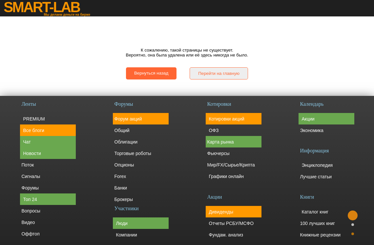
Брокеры (123, 199)
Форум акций (128, 119)
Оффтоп (31, 233)
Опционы (124, 164)
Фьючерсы (218, 153)
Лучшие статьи (316, 176)
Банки (120, 187)
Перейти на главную (218, 73)
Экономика (311, 130)
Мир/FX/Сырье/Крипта (231, 164)
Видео (28, 222)
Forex (120, 176)
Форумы (30, 187)
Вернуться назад (151, 73)
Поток (28, 164)
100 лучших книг (317, 223)
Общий (122, 130)
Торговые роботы (132, 153)
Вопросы (31, 210)
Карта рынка (220, 142)
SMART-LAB (42, 7)
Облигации (126, 142)
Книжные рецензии (320, 234)
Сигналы (31, 176)
